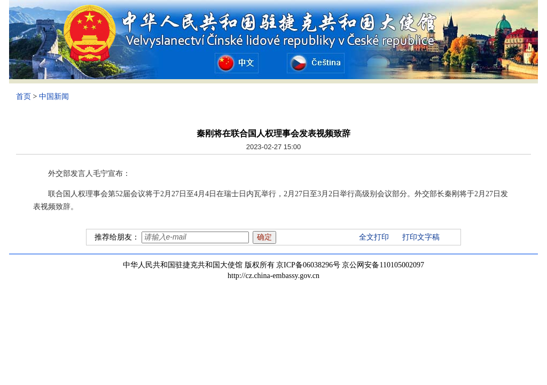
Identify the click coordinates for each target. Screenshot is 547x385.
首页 (23, 97)
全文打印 (374, 237)
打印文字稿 (421, 237)
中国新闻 (54, 97)
